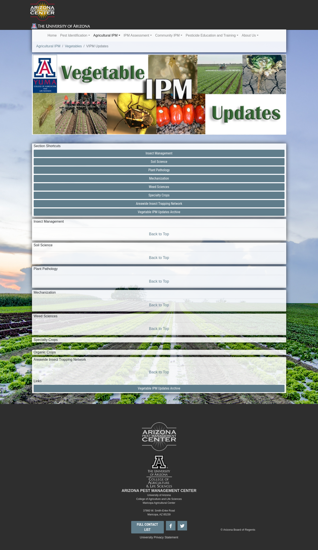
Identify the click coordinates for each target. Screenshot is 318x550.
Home (52, 35)
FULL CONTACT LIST (147, 527)
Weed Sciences (159, 187)
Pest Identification (73, 35)
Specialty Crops (158, 195)
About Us (249, 35)
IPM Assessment (136, 35)
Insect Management (159, 153)
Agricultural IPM (105, 35)
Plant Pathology (159, 170)
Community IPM (167, 35)
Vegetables (73, 46)
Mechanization (159, 178)
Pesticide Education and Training (211, 35)
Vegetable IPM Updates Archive (159, 212)
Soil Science (159, 162)
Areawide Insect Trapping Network (159, 204)
